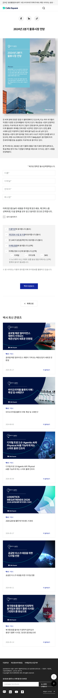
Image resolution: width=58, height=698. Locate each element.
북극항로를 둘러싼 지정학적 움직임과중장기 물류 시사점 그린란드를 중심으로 (21, 631)
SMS (46, 255)
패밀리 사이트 (47, 691)
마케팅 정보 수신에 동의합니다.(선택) (23, 251)
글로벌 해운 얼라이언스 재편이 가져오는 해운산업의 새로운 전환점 (29, 358)
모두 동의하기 (11, 217)
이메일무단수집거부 (31, 663)
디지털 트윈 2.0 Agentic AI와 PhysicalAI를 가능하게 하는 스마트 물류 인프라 (20, 467)
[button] (10, 8)
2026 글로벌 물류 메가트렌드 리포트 (19, 521)
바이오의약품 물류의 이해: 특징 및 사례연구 (22, 412)
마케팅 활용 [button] (13, 245)
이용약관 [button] (12, 229)
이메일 (16, 255)
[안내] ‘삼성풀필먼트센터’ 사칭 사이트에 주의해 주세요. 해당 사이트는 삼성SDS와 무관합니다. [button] (29, 2)
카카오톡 (31, 255)
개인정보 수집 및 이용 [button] (17, 234)
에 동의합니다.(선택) (21, 245)
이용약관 (6, 663)
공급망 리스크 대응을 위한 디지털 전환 (20, 575)
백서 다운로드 (29, 286)
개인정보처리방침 (16, 663)
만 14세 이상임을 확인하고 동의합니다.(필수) (26, 240)
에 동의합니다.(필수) (20, 229)
